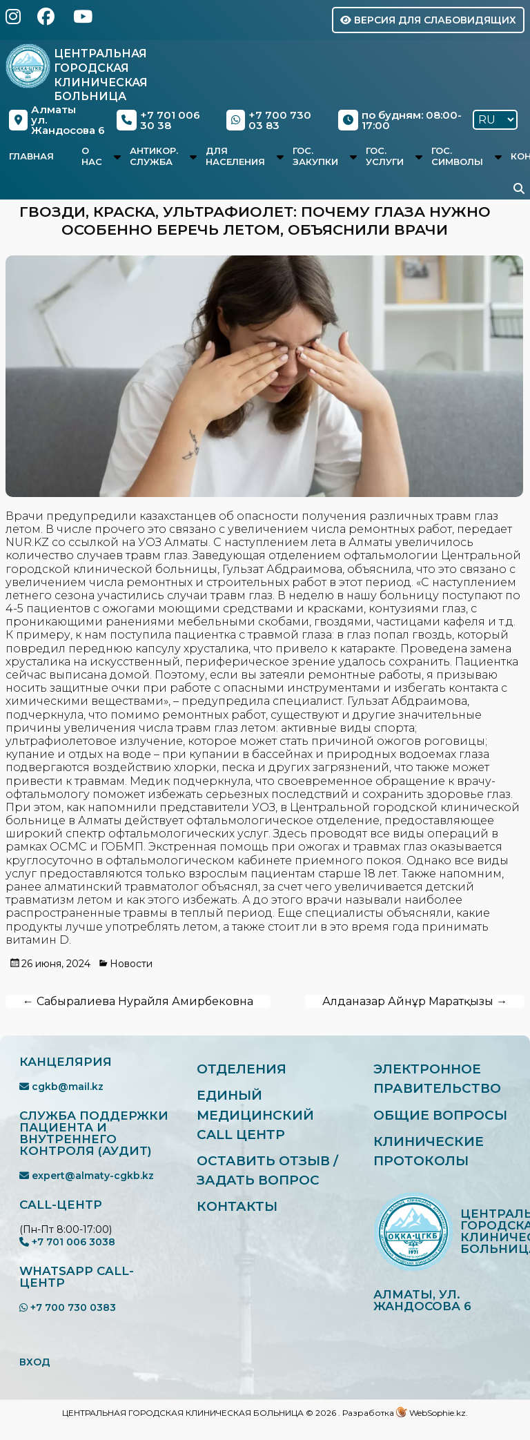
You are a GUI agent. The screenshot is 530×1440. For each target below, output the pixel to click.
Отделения (242, 1069)
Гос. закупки (315, 156)
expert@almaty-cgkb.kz (86, 1175)
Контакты (237, 1208)
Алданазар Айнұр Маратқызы (414, 1001)
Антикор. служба (154, 156)
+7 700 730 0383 (67, 1307)
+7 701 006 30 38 (158, 120)
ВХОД (34, 1362)
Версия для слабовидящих (428, 20)
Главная (31, 156)
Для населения (235, 156)
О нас (91, 156)
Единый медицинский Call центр (256, 1115)
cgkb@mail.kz (61, 1086)
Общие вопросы (440, 1115)
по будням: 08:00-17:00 (400, 120)
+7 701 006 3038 (67, 1242)
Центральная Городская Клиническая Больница (101, 75)
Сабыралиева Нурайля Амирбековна (138, 1001)
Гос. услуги (385, 156)
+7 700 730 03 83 (268, 120)
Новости (131, 963)
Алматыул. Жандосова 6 (57, 119)
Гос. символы (457, 156)
